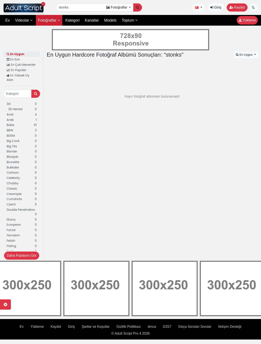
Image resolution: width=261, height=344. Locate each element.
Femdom (22, 235)
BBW (22, 130)
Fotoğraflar (49, 20)
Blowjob (22, 157)
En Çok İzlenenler (21, 65)
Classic (22, 188)
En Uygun (15, 54)
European (22, 225)
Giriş (215, 7)
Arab (22, 120)
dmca (152, 326)
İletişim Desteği (229, 326)
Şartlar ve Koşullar (96, 326)
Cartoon (22, 172)
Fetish (22, 241)
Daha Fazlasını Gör (21, 255)
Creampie (22, 194)
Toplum (130, 20)
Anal (22, 114)
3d (22, 104)
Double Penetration (22, 212)
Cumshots (22, 199)
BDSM (22, 135)
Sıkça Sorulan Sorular (195, 326)
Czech (22, 204)
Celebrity (22, 178)
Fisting (22, 246)
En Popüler (16, 70)
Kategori (72, 20)
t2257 (167, 326)
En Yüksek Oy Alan (18, 77)
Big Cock (22, 141)
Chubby (22, 183)
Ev (7, 20)
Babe (22, 125)
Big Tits (22, 146)
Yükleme (247, 20)
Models (110, 20)
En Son (13, 59)
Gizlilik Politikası (128, 326)
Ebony (22, 219)
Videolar (24, 20)
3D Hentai (22, 109)
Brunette (22, 162)
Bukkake (22, 167)
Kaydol (237, 7)
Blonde (22, 151)
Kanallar (92, 20)
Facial (22, 230)
